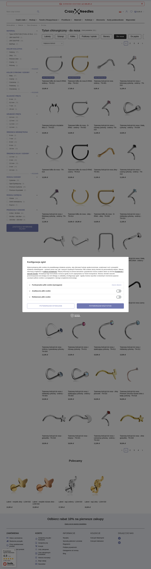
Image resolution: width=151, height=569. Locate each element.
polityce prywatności (50, 271)
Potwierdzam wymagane (51, 306)
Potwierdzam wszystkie (100, 306)
